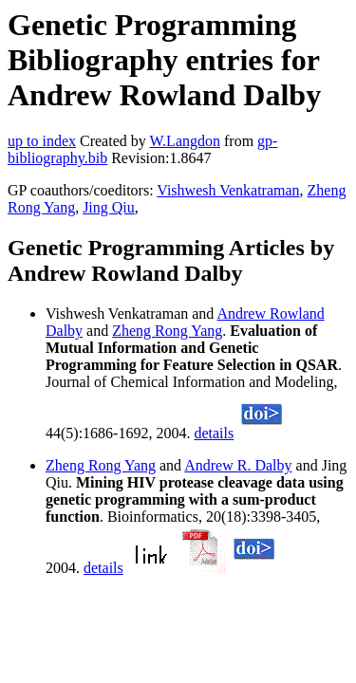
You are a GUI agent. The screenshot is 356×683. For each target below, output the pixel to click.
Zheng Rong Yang (167, 331)
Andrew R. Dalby (237, 465)
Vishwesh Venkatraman (228, 190)
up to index (42, 141)
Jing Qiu (109, 207)
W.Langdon (184, 141)
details (214, 433)
